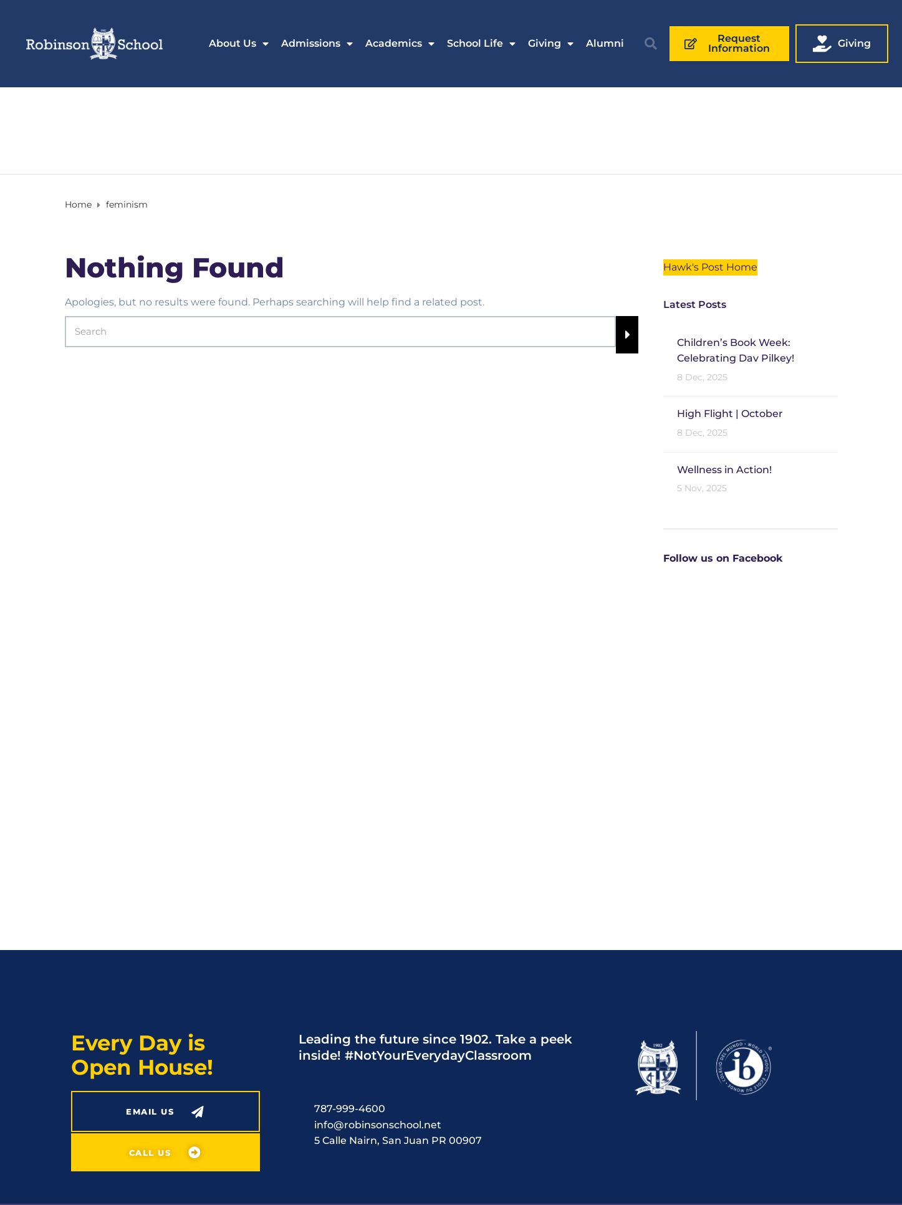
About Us (239, 43)
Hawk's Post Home (710, 267)
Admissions (317, 43)
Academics (399, 43)
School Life (481, 43)
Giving (550, 43)
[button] (650, 43)
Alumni (605, 43)
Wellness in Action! (724, 470)
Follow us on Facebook (722, 558)
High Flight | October (730, 414)
